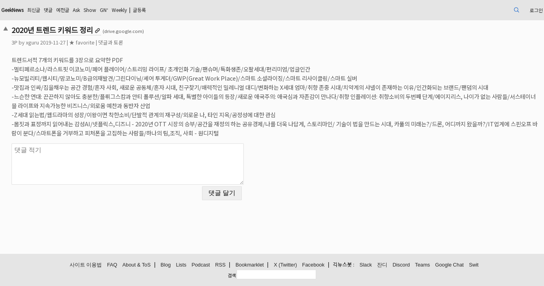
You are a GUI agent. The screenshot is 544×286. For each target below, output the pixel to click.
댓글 (112, 10)
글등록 (220, 10)
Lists (181, 265)
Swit (473, 265)
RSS (220, 265)
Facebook (313, 265)
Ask (145, 10)
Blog (166, 265)
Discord (401, 265)
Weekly (196, 10)
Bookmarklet (249, 265)
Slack (365, 265)
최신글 (95, 10)
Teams (422, 265)
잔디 (382, 265)
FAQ (112, 265)
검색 (232, 275)
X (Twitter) (285, 265)
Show (160, 10)
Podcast (201, 265)
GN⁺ (177, 10)
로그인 (480, 10)
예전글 (128, 10)
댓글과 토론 (163, 42)
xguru (84, 42)
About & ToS (136, 265)
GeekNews (70, 10)
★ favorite (134, 42)
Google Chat (449, 265)
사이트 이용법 (86, 265)
